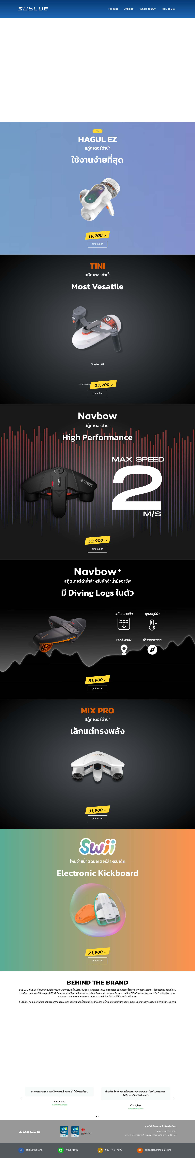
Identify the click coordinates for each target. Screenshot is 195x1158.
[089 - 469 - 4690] (100, 1150)
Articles (128, 8)
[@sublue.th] (61, 1150)
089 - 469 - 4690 (113, 1150)
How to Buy (168, 8)
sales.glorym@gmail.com (158, 1150)
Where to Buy (148, 8)
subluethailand (34, 1150)
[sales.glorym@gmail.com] (140, 1150)
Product (113, 8)
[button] (21, 1098)
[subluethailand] (21, 1150)
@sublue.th (72, 1150)
